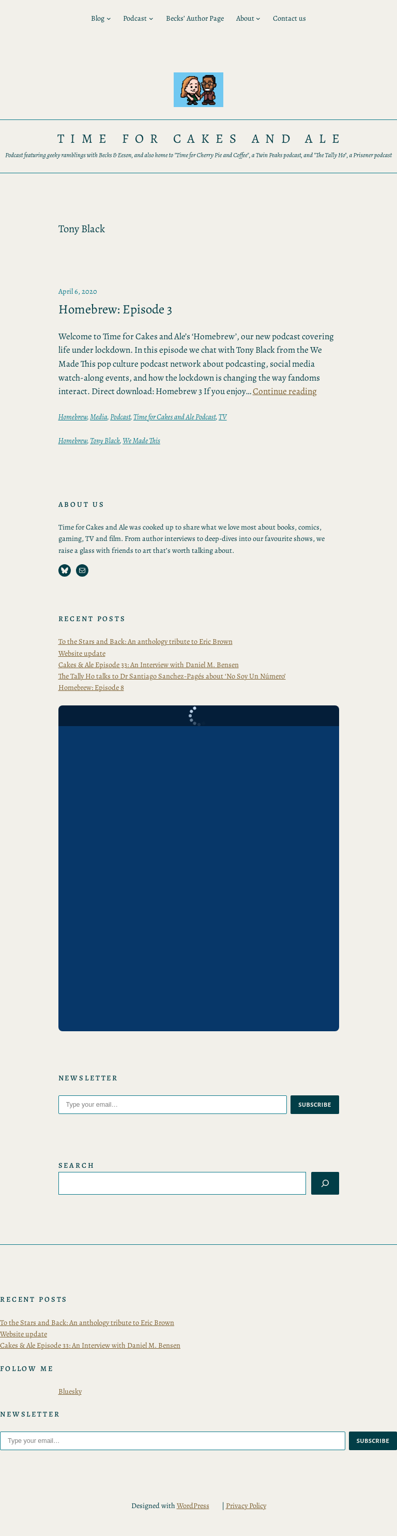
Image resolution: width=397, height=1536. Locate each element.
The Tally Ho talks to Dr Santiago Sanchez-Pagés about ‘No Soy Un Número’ (172, 676)
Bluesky (70, 1391)
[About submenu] (258, 18)
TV (223, 417)
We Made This (141, 440)
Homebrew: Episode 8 (91, 687)
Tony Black (104, 440)
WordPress (193, 1505)
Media (98, 417)
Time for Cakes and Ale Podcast (174, 417)
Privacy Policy (246, 1505)
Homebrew (72, 417)
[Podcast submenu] (151, 18)
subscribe (314, 1105)
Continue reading (285, 391)
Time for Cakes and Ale (201, 138)
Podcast (120, 417)
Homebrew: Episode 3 (115, 309)
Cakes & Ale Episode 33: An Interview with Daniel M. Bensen (148, 664)
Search (76, 1165)
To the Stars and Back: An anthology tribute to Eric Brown (145, 641)
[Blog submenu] (108, 18)
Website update (81, 653)
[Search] (325, 1183)
